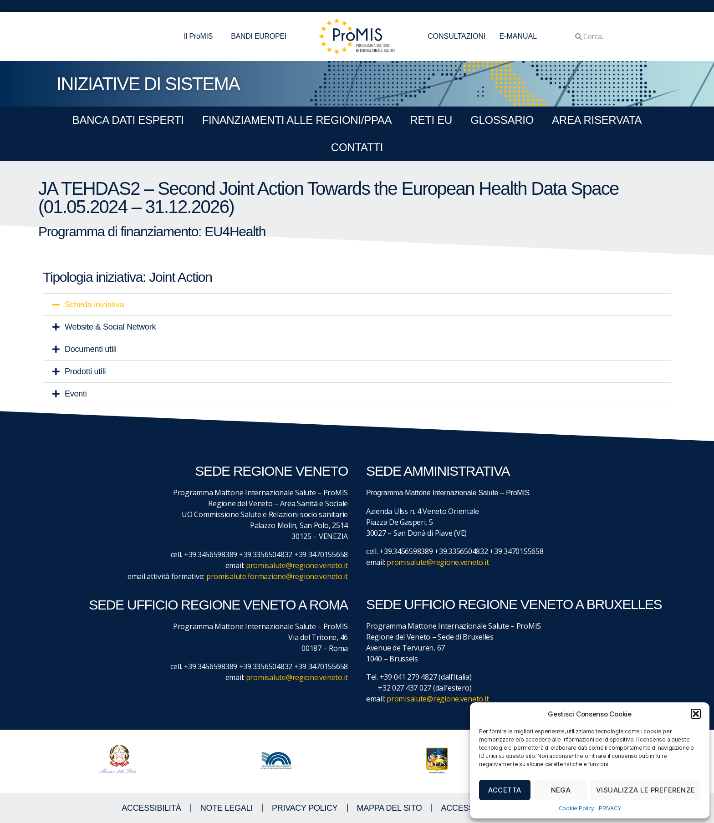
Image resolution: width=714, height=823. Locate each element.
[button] (695, 713)
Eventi (76, 393)
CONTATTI (357, 147)
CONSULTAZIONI (456, 36)
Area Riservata (597, 120)
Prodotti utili (85, 371)
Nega (561, 790)
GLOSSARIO (502, 120)
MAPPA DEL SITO (389, 808)
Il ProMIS (200, 36)
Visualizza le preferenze (645, 790)
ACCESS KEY (466, 808)
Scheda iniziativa (94, 304)
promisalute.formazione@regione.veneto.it (277, 576)
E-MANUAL (518, 36)
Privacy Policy (305, 808)
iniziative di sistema (148, 84)
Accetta (504, 790)
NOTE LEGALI (226, 808)
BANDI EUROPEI (258, 36)
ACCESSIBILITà (151, 808)
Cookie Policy (577, 808)
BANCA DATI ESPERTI (128, 120)
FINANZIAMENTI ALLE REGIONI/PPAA (297, 120)
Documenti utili (91, 349)
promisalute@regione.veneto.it (297, 565)
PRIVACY (610, 808)
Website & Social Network (110, 326)
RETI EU (431, 120)
